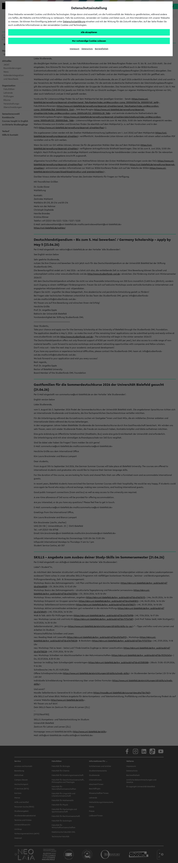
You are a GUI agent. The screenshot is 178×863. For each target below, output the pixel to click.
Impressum (74, 48)
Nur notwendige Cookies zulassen (89, 40)
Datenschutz (87, 48)
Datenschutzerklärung (74, 21)
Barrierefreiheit (101, 48)
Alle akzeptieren (89, 32)
